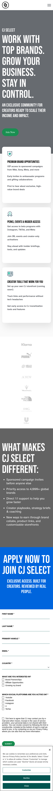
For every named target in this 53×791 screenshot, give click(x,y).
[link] (5, 4)
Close (26, 786)
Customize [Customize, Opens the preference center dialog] (26, 770)
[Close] (50, 750)
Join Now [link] (10, 132)
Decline (26, 778)
